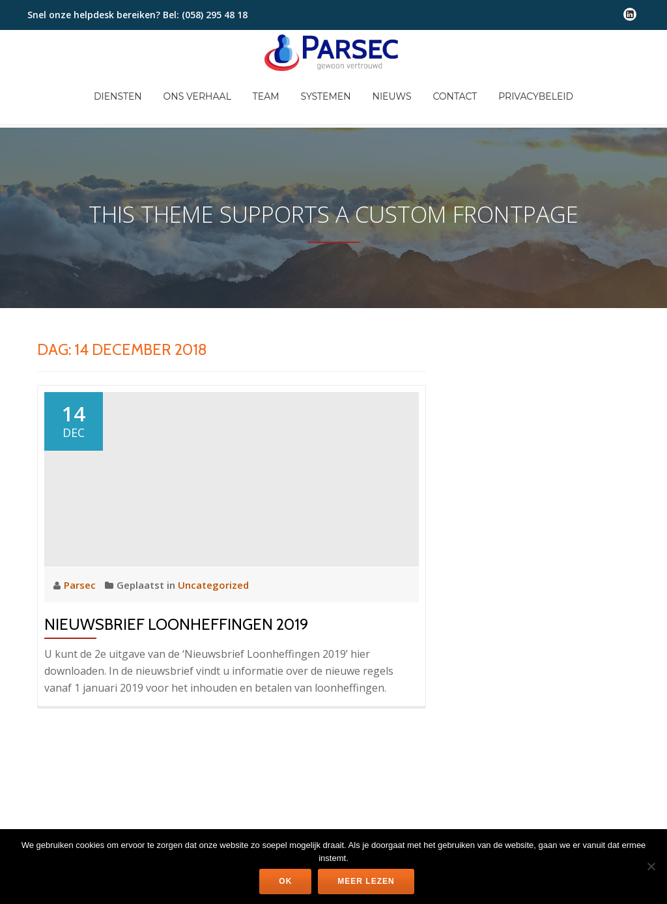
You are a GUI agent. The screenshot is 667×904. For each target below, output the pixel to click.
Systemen (383, 98)
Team (320, 98)
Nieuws (450, 98)
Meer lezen (365, 881)
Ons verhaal (250, 98)
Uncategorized (213, 532)
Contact (516, 98)
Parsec (81, 532)
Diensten (169, 98)
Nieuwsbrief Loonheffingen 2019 (176, 572)
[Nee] (650, 866)
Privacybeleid (598, 98)
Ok (285, 881)
